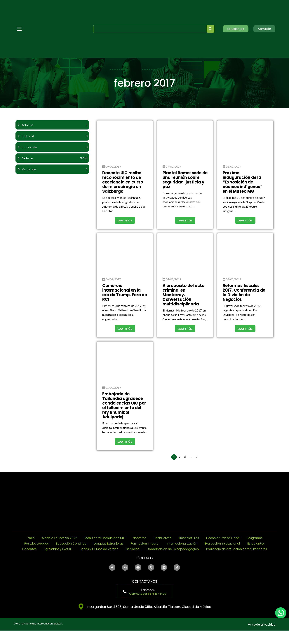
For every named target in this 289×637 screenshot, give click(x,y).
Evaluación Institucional (241, 543)
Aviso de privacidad (261, 631)
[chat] (280, 612)
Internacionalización (198, 543)
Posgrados (262, 538)
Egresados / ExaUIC (100, 549)
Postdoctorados (41, 543)
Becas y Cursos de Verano (145, 549)
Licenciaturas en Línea (228, 538)
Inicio (22, 538)
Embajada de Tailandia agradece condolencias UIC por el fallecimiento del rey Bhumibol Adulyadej (124, 405)
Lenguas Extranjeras (119, 543)
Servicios (182, 549)
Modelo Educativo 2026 (53, 538)
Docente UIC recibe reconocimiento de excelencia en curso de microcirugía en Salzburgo (122, 182)
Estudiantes (44, 549)
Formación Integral (158, 543)
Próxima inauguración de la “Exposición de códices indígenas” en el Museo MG (242, 182)
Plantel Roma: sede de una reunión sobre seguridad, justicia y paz (185, 180)
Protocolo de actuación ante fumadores (144, 554)
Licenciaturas (192, 538)
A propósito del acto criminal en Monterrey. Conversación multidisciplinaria (183, 295)
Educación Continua (79, 543)
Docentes (69, 549)
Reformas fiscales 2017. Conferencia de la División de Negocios (244, 292)
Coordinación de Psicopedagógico (225, 549)
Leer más (124, 220)
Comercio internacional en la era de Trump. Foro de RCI (124, 292)
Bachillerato (163, 538)
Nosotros (139, 538)
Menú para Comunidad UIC (101, 538)
